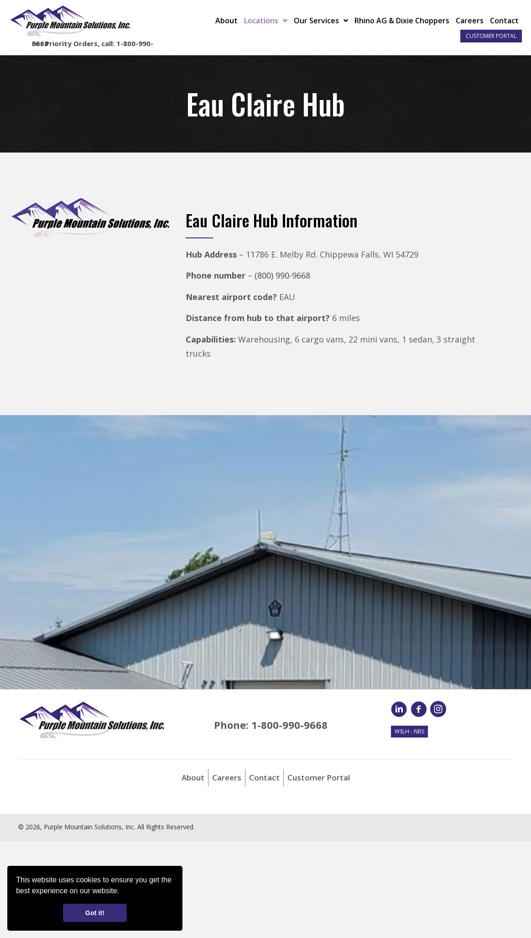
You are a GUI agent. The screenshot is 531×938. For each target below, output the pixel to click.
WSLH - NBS (409, 731)
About (193, 777)
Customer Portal (491, 36)
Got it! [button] (94, 913)
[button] (122, 892)
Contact (264, 777)
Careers (226, 777)
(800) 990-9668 (282, 275)
